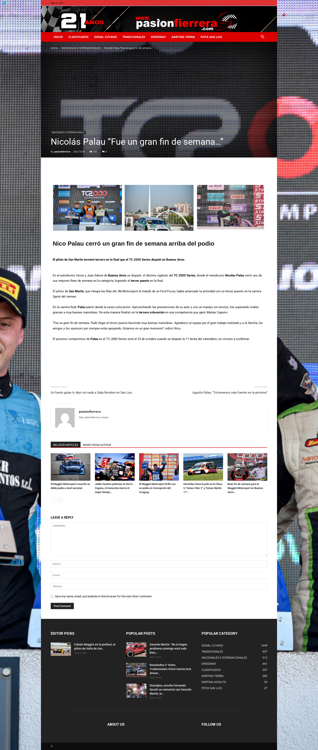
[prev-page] (53, 500)
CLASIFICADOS (78, 37)
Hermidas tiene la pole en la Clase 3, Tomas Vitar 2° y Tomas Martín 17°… (202, 488)
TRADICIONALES (134, 37)
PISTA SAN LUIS (211, 37)
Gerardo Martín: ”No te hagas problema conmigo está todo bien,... (168, 648)
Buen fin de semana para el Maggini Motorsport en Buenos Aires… (245, 488)
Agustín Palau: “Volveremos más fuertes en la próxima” (229, 392)
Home (54, 48)
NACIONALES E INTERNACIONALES (80, 48)
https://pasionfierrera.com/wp (93, 417)
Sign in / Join (57, 2)
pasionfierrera (62, 151)
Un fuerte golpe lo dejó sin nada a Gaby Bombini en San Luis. (92, 392)
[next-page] (59, 500)
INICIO (58, 37)
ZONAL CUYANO (105, 37)
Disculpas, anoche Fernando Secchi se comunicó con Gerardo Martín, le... (170, 689)
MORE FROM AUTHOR (97, 445)
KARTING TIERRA (183, 37)
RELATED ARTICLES (65, 445)
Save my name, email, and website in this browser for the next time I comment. (104, 596)
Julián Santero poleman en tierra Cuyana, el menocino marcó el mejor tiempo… (113, 488)
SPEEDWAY (158, 37)
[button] (262, 37)
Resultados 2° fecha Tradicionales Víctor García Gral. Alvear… (171, 669)
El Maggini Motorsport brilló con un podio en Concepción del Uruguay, (157, 488)
